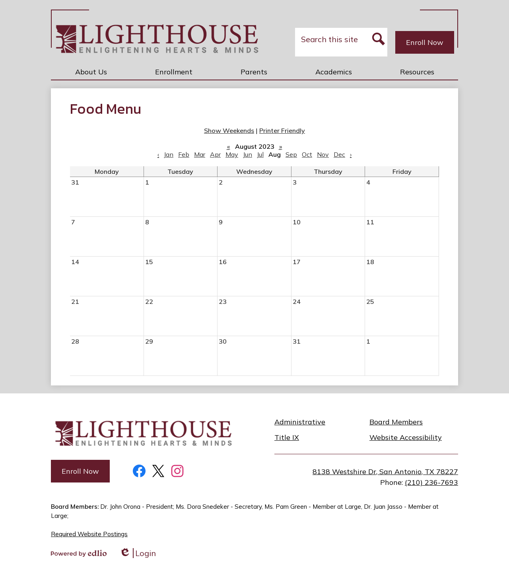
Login (137, 553)
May (231, 154)
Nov (323, 154)
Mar (199, 154)
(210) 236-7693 (431, 482)
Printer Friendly (282, 130)
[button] (91, 72)
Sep (291, 154)
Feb (183, 154)
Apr (215, 154)
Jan (168, 154)
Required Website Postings (89, 534)
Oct (307, 154)
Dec (339, 154)
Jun (247, 154)
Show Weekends (229, 130)
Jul (260, 154)
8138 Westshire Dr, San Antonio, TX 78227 (385, 471)
